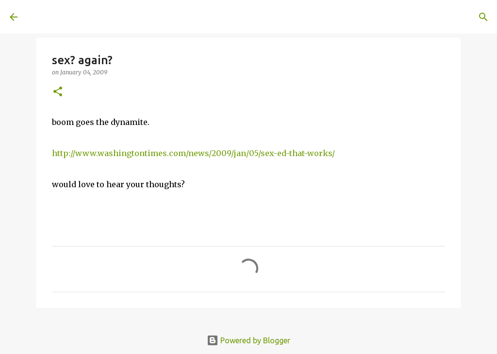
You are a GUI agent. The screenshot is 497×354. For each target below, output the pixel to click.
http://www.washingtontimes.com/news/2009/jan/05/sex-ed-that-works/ (193, 153)
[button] (58, 92)
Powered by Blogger (248, 340)
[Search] (163, 17)
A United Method (88, 16)
